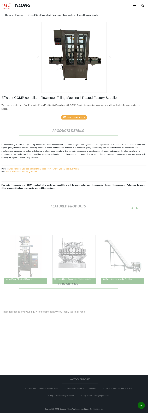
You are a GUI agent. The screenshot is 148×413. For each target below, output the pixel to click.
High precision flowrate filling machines (109, 185)
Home (8, 15)
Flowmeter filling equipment (14, 185)
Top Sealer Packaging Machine (97, 395)
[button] (134, 6)
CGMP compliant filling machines (41, 185)
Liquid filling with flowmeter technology (73, 185)
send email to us (74, 117)
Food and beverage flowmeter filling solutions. (35, 188)
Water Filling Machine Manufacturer (43, 388)
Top (141, 405)
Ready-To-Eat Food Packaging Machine (21, 172)
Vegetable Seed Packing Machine (82, 388)
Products (19, 15)
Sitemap (99, 409)
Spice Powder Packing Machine (119, 388)
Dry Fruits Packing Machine (62, 395)
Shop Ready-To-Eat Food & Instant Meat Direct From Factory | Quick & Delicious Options (44, 169)
